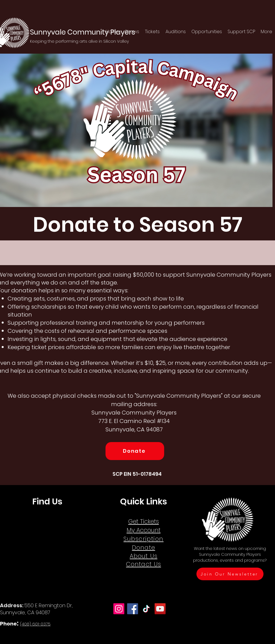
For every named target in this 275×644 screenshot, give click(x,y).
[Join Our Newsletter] (229, 574)
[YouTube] (160, 608)
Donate (143, 547)
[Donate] (135, 451)
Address (11, 605)
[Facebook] (132, 608)
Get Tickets (143, 521)
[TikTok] (146, 608)
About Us (143, 556)
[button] (132, 31)
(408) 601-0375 (35, 624)
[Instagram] (118, 608)
